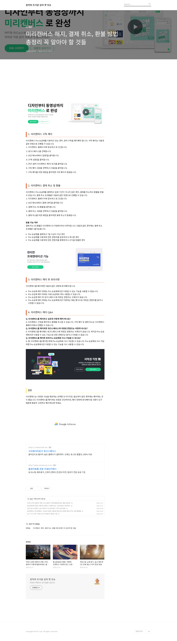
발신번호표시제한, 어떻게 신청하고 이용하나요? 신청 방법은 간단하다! (48, 506)
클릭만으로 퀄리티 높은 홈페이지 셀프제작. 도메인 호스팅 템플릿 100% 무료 (60, 454)
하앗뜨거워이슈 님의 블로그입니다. (42, 582)
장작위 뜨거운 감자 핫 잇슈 (38, 5)
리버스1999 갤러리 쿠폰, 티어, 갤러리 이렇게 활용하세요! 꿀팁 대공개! (48, 503)
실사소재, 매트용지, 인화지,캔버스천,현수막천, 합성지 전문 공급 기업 (56, 472)
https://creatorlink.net (37, 447)
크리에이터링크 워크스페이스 (42, 451)
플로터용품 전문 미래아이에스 (42, 468)
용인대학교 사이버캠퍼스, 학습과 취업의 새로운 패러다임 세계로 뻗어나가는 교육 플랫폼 (54, 511)
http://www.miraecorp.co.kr (40, 465)
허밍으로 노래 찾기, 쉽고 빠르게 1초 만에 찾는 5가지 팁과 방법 (46, 508)
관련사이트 (139, 631)
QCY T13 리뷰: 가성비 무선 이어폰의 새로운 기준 (42, 514)
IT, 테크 (30, 499)
